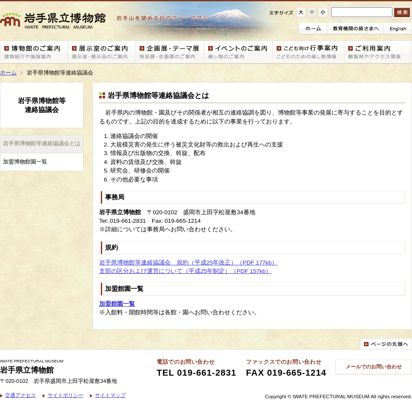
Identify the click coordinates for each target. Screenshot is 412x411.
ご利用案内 (378, 52)
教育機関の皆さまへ (355, 28)
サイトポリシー (65, 395)
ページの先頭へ (386, 343)
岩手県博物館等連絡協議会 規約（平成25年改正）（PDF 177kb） (188, 262)
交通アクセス (20, 395)
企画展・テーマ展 (170, 52)
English (397, 28)
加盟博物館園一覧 (25, 162)
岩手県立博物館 (108, 20)
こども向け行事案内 (308, 52)
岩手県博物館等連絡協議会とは (41, 144)
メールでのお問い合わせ (374, 366)
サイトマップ (110, 395)
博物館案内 (34, 52)
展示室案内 (102, 52)
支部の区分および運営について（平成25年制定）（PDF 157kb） (185, 271)
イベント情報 (238, 52)
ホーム (312, 28)
